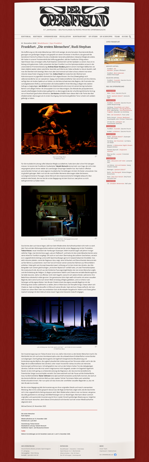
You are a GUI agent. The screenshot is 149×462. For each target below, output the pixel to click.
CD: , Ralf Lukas (119, 183)
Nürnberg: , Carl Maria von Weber (119, 141)
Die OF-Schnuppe (65, 455)
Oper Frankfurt (56, 43)
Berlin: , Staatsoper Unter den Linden (118, 137)
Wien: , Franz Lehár (118, 115)
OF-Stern (93, 36)
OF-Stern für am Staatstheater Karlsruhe (116, 122)
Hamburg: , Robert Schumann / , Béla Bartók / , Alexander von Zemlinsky (119, 109)
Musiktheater (43, 43)
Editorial (26, 36)
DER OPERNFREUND (28, 446)
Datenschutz (112, 451)
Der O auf (106, 455)
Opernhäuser (50, 36)
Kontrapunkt (79, 36)
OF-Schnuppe (106, 36)
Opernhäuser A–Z (65, 451)
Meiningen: (116, 169)
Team (117, 36)
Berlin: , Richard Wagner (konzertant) (119, 173)
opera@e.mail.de (32, 455)
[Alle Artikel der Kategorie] (119, 54)
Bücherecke (76, 451)
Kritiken (37, 36)
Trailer (23, 431)
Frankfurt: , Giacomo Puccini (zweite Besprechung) (119, 103)
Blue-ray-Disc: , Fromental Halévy (118, 155)
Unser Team (103, 449)
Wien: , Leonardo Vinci (119, 161)
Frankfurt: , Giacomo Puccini (119, 129)
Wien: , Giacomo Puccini (116, 93)
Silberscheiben (65, 453)
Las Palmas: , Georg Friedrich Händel (119, 166)
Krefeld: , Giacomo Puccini (119, 131)
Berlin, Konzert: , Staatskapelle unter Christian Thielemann (119, 118)
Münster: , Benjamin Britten (120, 146)
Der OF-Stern (75, 453)
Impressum (103, 451)
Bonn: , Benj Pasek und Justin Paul (119, 177)
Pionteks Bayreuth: (117, 150)
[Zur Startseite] (74, 16)
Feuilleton (65, 36)
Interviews (80, 449)
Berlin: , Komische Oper (118, 96)
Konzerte (73, 449)
